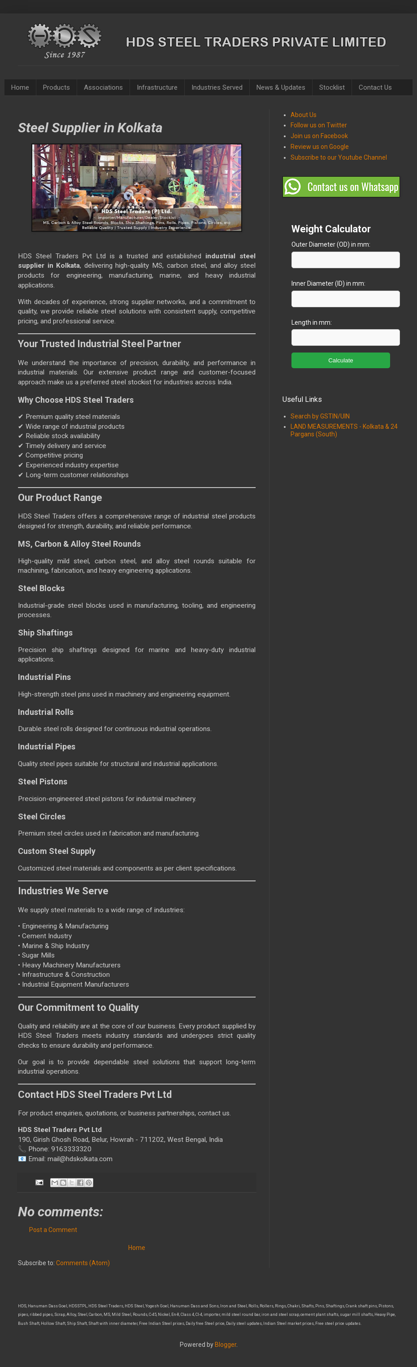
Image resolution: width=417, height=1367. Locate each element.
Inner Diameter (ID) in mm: (328, 283)
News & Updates (280, 87)
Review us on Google (320, 146)
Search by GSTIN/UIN (320, 416)
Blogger (225, 1344)
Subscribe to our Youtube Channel (339, 157)
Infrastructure (157, 87)
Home (20, 87)
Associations (103, 87)
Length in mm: (311, 322)
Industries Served (217, 87)
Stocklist (332, 87)
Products (56, 87)
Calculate (340, 360)
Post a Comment (53, 1229)
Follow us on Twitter (319, 125)
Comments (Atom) (83, 1263)
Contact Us (375, 87)
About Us (304, 114)
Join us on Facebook (319, 135)
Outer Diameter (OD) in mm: (330, 244)
